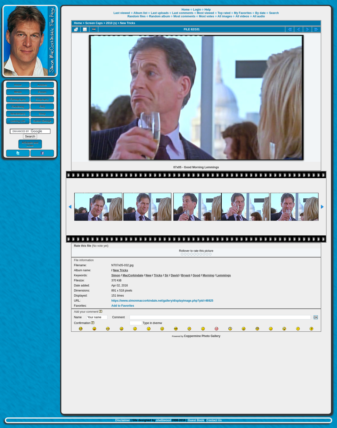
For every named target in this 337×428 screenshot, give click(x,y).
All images (225, 16)
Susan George (42, 120)
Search (274, 13)
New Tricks (127, 23)
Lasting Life (17, 120)
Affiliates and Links (30, 144)
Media (18, 92)
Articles (42, 84)
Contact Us (214, 420)
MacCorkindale (133, 275)
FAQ (42, 106)
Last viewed (121, 13)
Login (197, 9)
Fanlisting (18, 106)
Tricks (158, 275)
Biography (42, 99)
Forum (42, 92)
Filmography (18, 99)
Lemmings (223, 275)
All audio (259, 16)
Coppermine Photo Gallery (202, 336)
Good (196, 275)
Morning (208, 275)
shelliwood (163, 420)
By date (260, 13)
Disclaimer (122, 420)
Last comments (182, 13)
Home (18, 84)
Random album (159, 16)
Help (208, 9)
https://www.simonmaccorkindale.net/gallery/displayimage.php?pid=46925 (162, 300)
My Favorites (243, 13)
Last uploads (160, 13)
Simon (115, 275)
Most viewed (205, 13)
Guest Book (196, 420)
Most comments (184, 16)
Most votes (206, 16)
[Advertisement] (196, 374)
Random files (136, 16)
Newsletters (17, 113)
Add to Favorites (122, 305)
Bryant (185, 275)
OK (316, 317)
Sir (166, 275)
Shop (42, 113)
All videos (242, 16)
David (175, 275)
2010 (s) (111, 23)
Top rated (224, 13)
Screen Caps (94, 23)
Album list (140, 13)
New (148, 275)
